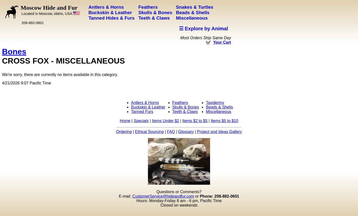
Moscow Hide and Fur (50, 10)
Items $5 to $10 (224, 121)
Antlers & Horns (145, 103)
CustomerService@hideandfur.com (163, 196)
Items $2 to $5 (194, 121)
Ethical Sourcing (149, 132)
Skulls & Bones (185, 107)
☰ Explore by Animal (203, 28)
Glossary (186, 132)
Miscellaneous (218, 111)
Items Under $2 (165, 121)
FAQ (171, 132)
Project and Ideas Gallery (219, 132)
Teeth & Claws (185, 111)
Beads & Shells (219, 107)
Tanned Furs (142, 111)
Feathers (180, 103)
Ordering (124, 132)
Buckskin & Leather (148, 107)
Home (125, 121)
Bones (14, 51)
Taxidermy (215, 103)
